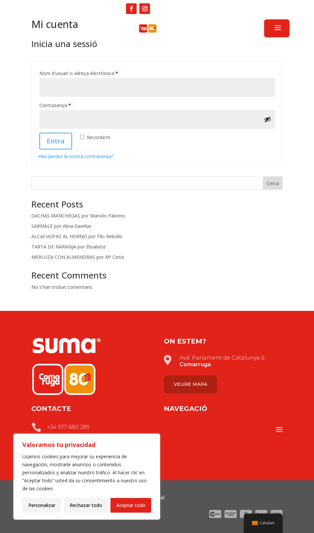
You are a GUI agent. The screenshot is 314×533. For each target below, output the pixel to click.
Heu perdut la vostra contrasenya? (76, 156)
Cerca (273, 183)
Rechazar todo (86, 505)
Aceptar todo (130, 505)
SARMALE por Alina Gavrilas (61, 226)
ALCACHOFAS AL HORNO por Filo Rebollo (76, 236)
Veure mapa (190, 384)
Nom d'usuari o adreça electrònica (89, 72)
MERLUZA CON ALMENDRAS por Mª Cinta (77, 257)
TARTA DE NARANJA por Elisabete (68, 246)
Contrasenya (65, 104)
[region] (86, 477)
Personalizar (41, 505)
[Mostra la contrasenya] (267, 119)
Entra (56, 140)
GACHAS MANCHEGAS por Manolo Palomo (78, 215)
